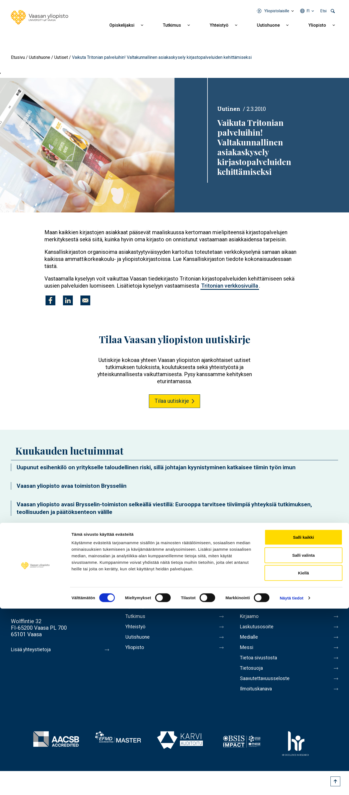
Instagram (303, 585)
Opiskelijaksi (121, 25)
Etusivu (18, 57)
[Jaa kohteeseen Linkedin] (68, 300)
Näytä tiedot (291, 784)
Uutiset (61, 57)
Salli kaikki (303, 723)
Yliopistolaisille (276, 11)
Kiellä (303, 759)
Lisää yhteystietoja (33, 649)
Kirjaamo (250, 617)
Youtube (287, 585)
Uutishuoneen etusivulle (39, 533)
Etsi (323, 11)
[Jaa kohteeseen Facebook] (50, 300)
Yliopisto (317, 25)
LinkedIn (318, 585)
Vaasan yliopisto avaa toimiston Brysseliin (72, 486)
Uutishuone (268, 25)
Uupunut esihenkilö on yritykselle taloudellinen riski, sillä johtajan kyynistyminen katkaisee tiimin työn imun (156, 467)
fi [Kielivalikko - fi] (308, 11)
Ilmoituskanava (258, 697)
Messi (247, 651)
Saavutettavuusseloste (267, 686)
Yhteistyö (219, 25)
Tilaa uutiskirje (172, 401)
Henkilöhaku (254, 606)
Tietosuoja (252, 674)
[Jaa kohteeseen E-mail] (85, 300)
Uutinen (228, 108)
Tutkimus (172, 25)
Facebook (257, 585)
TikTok (333, 585)
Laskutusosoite (258, 629)
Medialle (250, 640)
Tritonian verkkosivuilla (229, 285)
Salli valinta (303, 741)
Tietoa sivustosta (261, 663)
